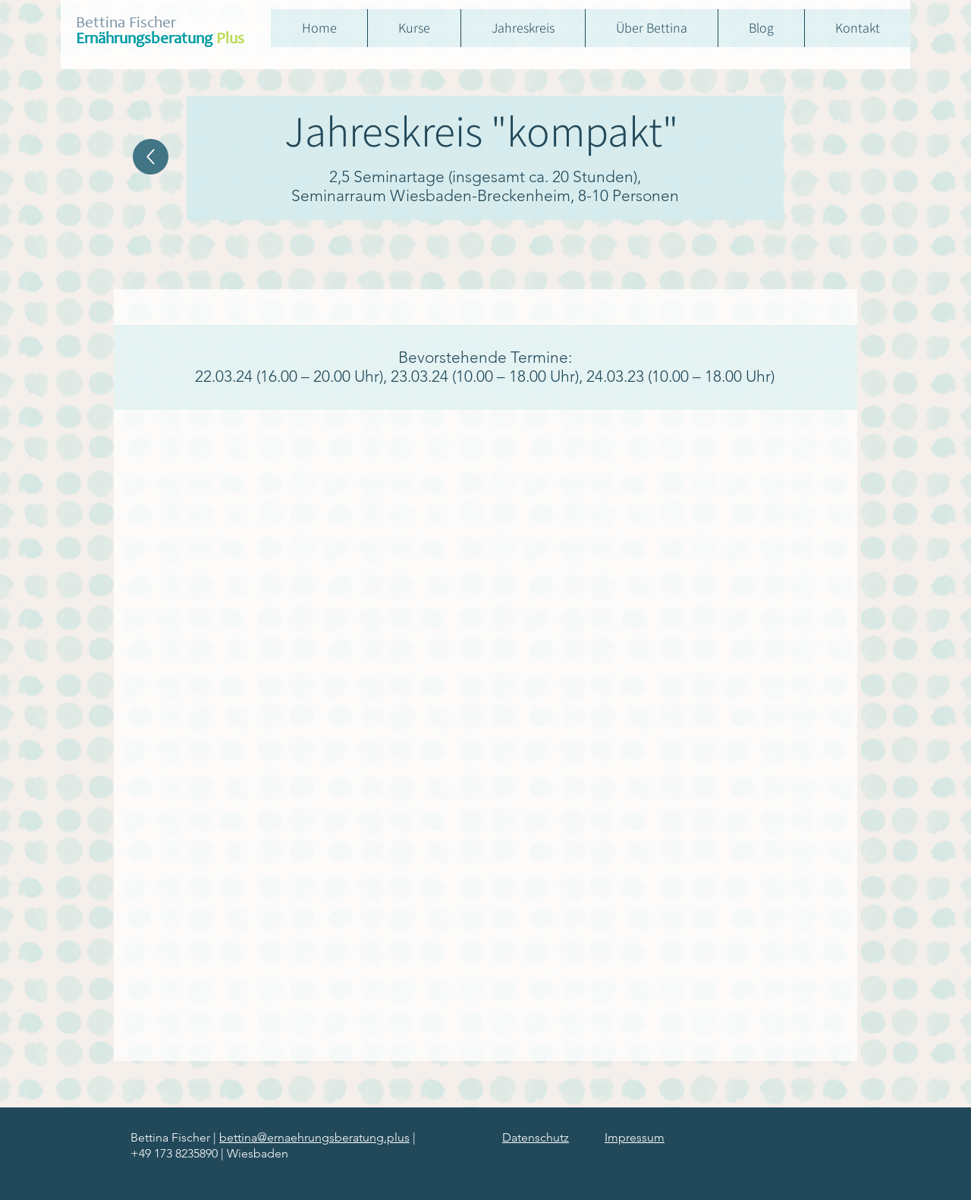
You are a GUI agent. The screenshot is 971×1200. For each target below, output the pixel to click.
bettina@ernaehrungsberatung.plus (314, 1137)
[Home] (150, 157)
